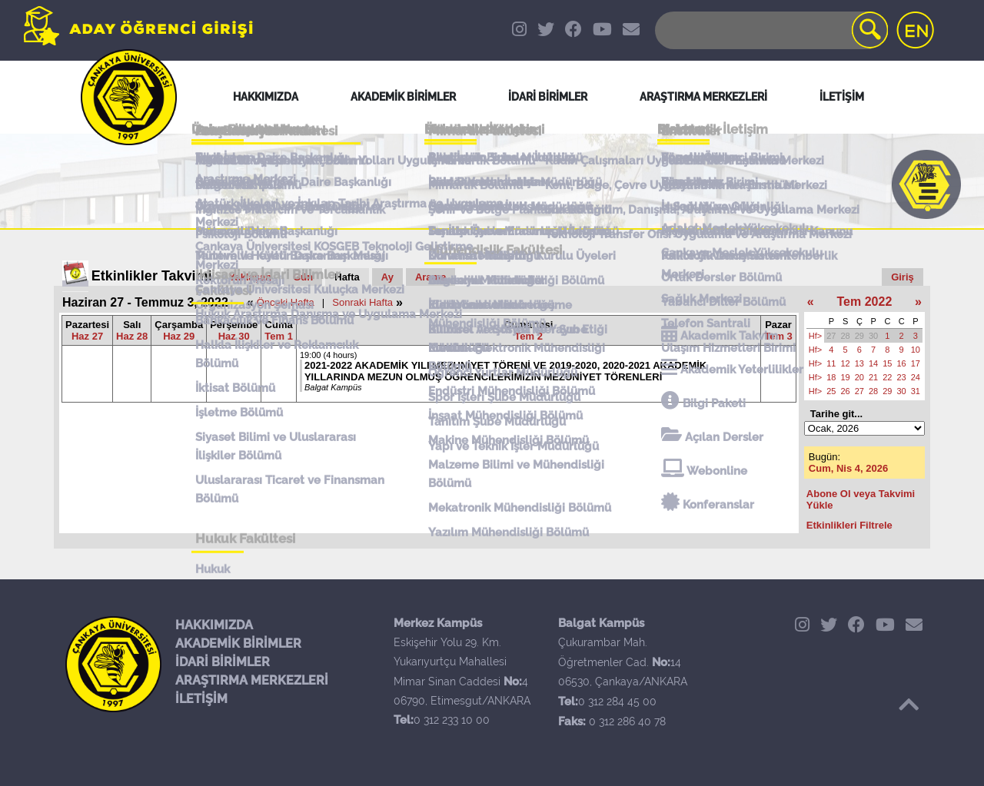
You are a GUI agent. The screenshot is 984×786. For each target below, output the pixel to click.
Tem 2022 (865, 301)
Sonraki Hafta (362, 302)
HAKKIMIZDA (214, 625)
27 (831, 335)
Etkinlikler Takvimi (151, 276)
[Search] (770, 30)
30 (873, 335)
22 (887, 377)
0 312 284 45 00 (617, 701)
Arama (430, 277)
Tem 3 (778, 336)
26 (845, 391)
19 (845, 377)
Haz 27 (87, 336)
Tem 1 (278, 336)
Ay (387, 277)
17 (915, 363)
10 (915, 349)
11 (831, 363)
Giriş (902, 277)
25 (831, 391)
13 (859, 363)
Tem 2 (528, 336)
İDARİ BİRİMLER (222, 662)
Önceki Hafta (285, 302)
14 (873, 363)
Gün (303, 277)
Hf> (815, 335)
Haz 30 (234, 336)
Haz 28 (132, 336)
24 (915, 377)
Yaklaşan (250, 277)
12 (845, 363)
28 (845, 335)
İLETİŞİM (201, 698)
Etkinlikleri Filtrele (849, 525)
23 (901, 377)
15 (887, 363)
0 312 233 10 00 (452, 720)
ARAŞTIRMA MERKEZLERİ (251, 680)
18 (831, 377)
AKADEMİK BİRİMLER (238, 643)
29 (859, 335)
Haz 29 (178, 336)
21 (873, 377)
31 (915, 391)
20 (859, 377)
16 (901, 363)
